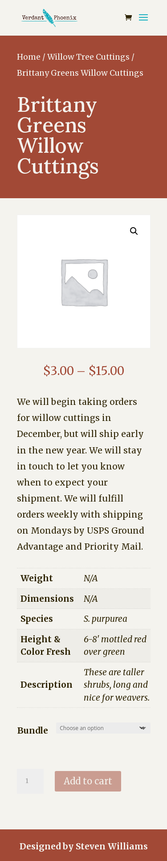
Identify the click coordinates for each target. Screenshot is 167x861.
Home (29, 57)
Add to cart (88, 781)
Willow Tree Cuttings (88, 57)
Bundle (32, 730)
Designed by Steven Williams (84, 846)
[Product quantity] (30, 781)
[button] (134, 231)
